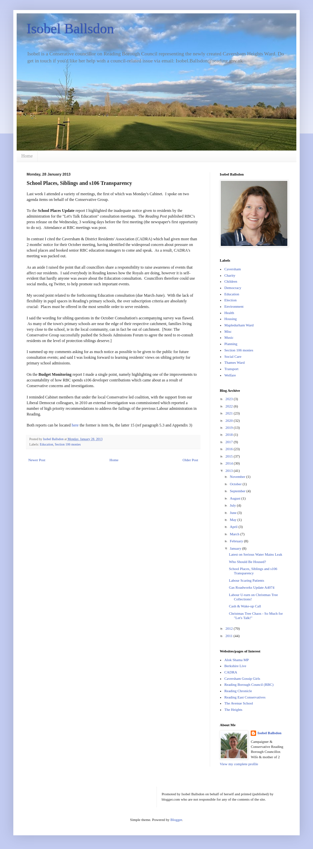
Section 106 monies (68, 444)
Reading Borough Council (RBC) (249, 684)
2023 (229, 399)
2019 (229, 428)
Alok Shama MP (236, 660)
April (234, 527)
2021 (229, 413)
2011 (229, 636)
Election (230, 300)
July (233, 505)
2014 (229, 463)
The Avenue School (238, 703)
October (236, 484)
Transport (231, 369)
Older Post (190, 460)
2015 (229, 456)
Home (27, 156)
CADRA (230, 672)
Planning (230, 344)
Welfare (230, 375)
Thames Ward (234, 362)
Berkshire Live (235, 666)
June (233, 513)
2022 (229, 406)
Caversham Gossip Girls (242, 678)
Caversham (232, 269)
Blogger (176, 820)
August (235, 498)
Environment (233, 306)
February (237, 541)
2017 (229, 442)
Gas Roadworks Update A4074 (251, 587)
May (233, 520)
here (75, 425)
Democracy (232, 288)
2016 (229, 449)
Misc (228, 331)
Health (229, 313)
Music (229, 337)
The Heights (233, 710)
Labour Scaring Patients (246, 580)
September (238, 491)
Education (46, 444)
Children (230, 281)
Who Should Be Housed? (247, 562)
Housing (230, 319)
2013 (229, 471)
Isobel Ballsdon (70, 28)
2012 (229, 628)
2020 (229, 420)
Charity (229, 275)
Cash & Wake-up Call (245, 606)
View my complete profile (239, 764)
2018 (229, 435)
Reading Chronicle (238, 691)
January (236, 548)
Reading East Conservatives (244, 697)
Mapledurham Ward (239, 325)
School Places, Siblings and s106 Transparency (253, 571)
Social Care (232, 356)
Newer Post (36, 460)
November (238, 477)
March (235, 534)
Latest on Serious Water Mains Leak (255, 554)
